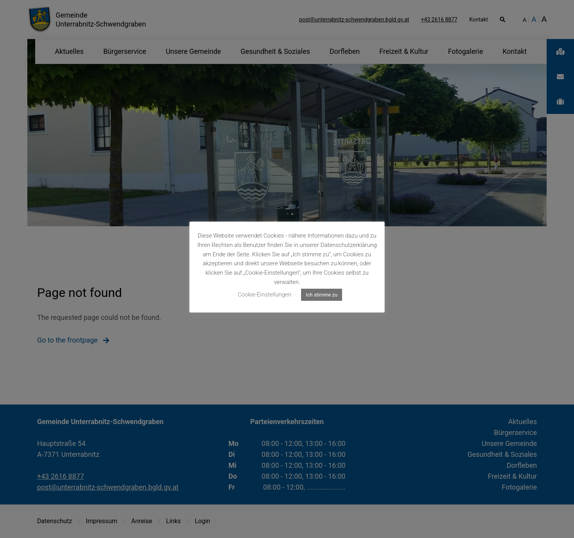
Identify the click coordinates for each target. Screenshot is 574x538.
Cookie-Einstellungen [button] (264, 294)
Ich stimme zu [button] (321, 295)
